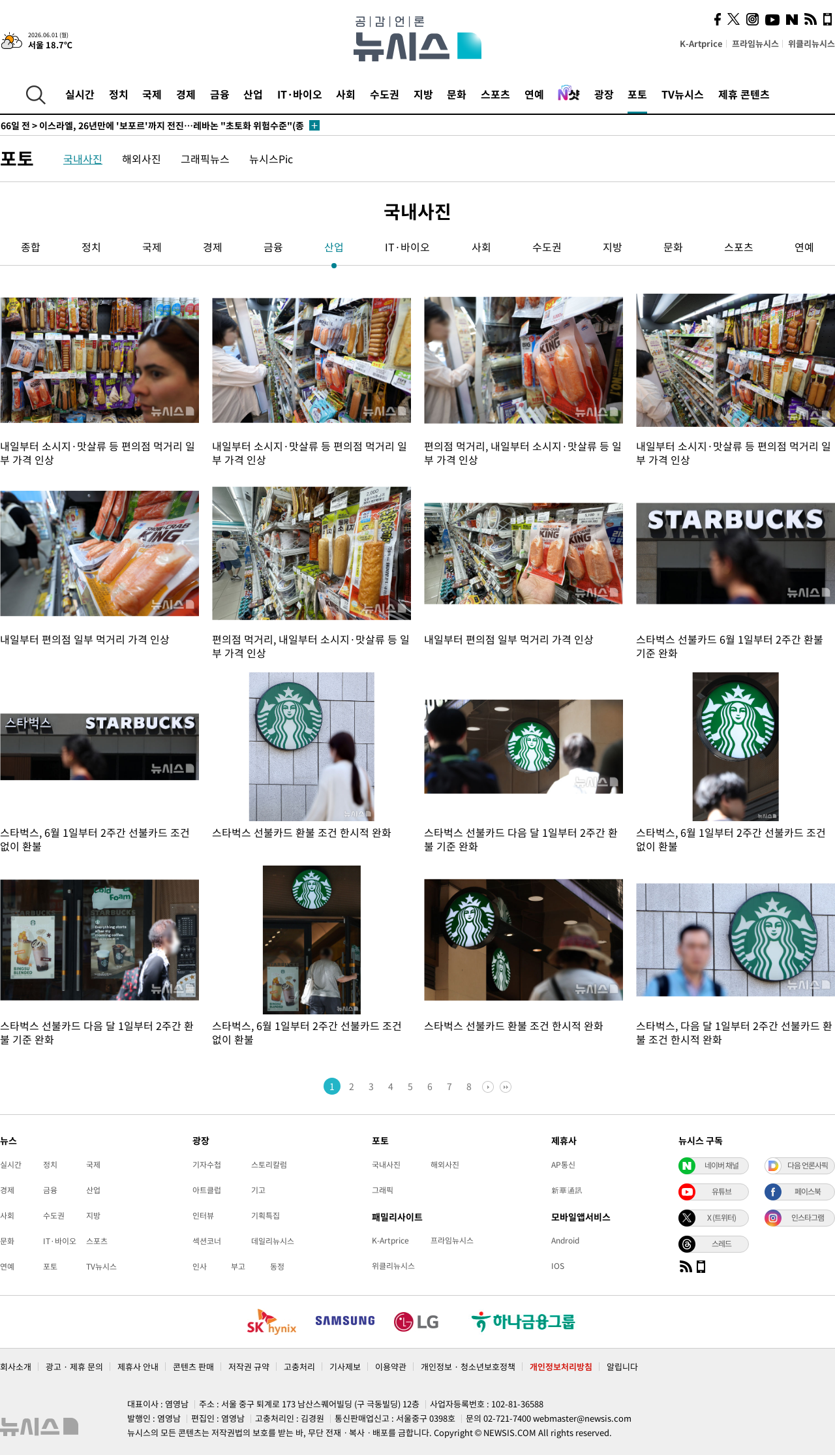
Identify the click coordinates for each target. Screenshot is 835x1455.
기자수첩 (206, 1164)
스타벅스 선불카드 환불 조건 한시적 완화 (301, 832)
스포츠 (495, 94)
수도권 (384, 94)
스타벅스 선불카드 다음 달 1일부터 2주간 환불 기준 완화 (521, 839)
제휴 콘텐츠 (744, 94)
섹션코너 (206, 1241)
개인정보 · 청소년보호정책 (468, 1366)
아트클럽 (206, 1190)
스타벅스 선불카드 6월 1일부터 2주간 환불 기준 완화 (729, 646)
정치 (119, 94)
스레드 (721, 1243)
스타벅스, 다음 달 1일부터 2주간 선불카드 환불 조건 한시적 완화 (734, 1032)
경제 (186, 94)
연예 (534, 94)
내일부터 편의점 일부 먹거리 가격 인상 (85, 639)
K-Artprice (701, 43)
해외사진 (141, 158)
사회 (346, 94)
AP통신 (563, 1164)
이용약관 (390, 1366)
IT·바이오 (299, 94)
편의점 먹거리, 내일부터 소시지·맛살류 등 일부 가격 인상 (523, 452)
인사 (199, 1266)
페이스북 (808, 1191)
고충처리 (299, 1366)
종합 (30, 247)
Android (565, 1240)
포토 (637, 94)
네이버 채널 (721, 1165)
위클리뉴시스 (811, 43)
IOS (557, 1266)
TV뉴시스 (682, 94)
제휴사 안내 (138, 1366)
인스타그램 (807, 1217)
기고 (258, 1190)
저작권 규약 (248, 1366)
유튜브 (721, 1191)
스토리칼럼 (269, 1164)
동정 (277, 1266)
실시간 (80, 94)
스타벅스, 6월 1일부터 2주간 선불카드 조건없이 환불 (95, 839)
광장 (604, 94)
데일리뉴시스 (272, 1241)
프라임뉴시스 (755, 43)
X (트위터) (721, 1217)
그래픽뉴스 (205, 158)
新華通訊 (567, 1190)
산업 (253, 94)
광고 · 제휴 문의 (74, 1366)
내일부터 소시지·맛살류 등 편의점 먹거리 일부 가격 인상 (97, 452)
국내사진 (82, 158)
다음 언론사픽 (807, 1165)
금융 (220, 94)
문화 (456, 94)
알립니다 (622, 1366)
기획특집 (265, 1215)
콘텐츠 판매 (193, 1366)
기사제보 (345, 1366)
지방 (423, 94)
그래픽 (382, 1190)
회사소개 (15, 1366)
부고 (238, 1266)
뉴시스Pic (271, 158)
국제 (152, 94)
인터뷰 (203, 1215)
